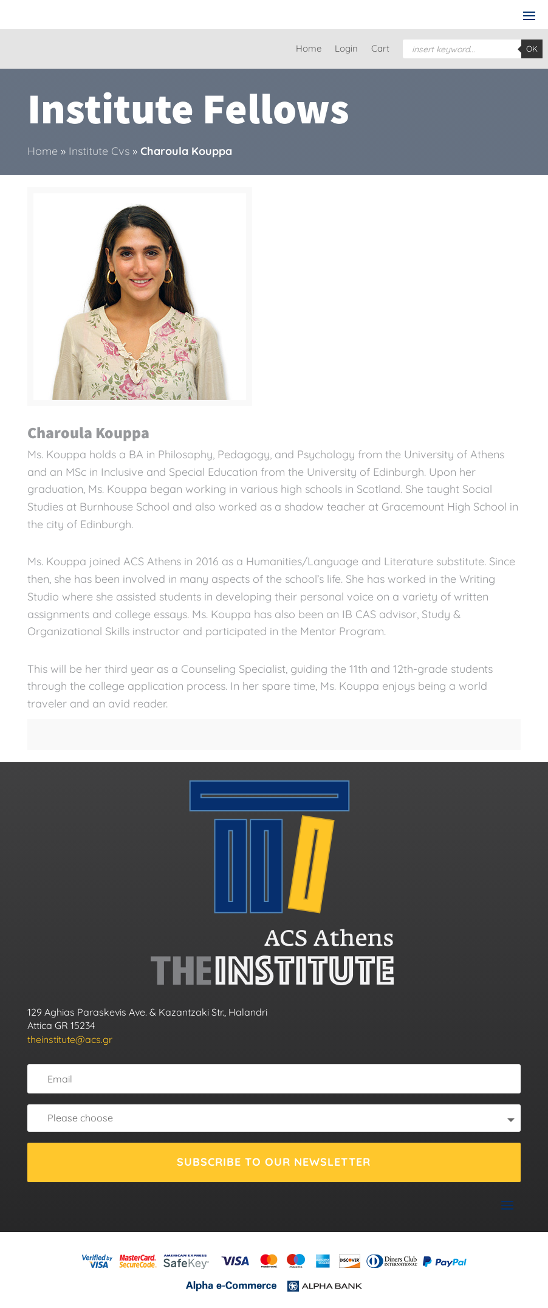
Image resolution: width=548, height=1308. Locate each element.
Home (308, 49)
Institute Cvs (99, 151)
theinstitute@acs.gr (69, 1039)
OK (532, 48)
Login (346, 49)
